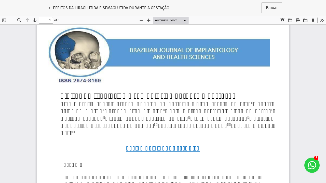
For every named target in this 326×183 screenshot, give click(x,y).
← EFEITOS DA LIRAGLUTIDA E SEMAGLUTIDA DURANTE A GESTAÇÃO (108, 7)
